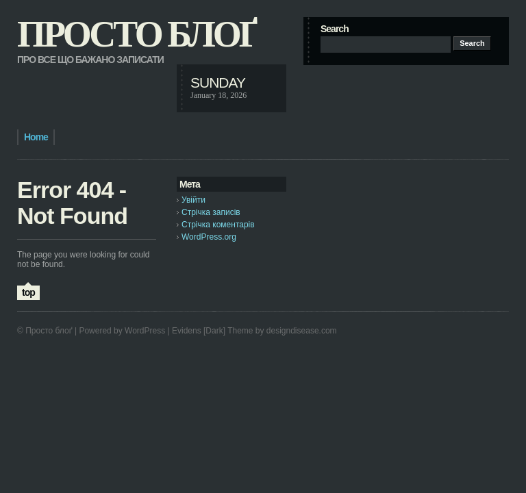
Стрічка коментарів (218, 224)
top (28, 292)
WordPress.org (208, 237)
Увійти (193, 200)
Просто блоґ (136, 34)
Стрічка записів (210, 212)
